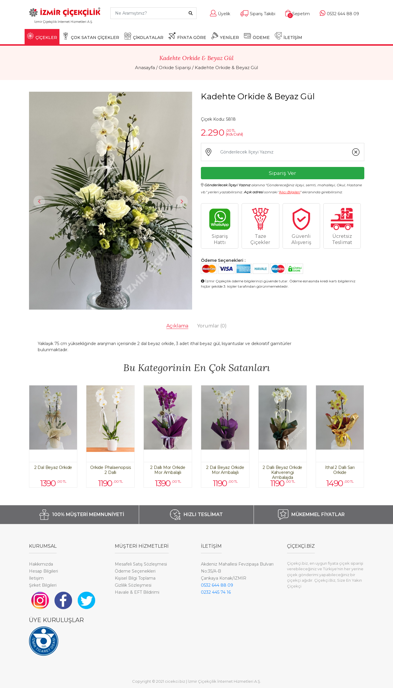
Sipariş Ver (282, 173)
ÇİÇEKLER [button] (42, 36)
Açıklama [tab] (177, 326)
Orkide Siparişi (175, 67)
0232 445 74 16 (216, 592)
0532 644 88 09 (217, 585)
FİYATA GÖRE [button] (187, 36)
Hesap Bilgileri (43, 571)
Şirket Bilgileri (43, 585)
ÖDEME (257, 36)
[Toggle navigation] (97, 24)
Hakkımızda (41, 564)
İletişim (36, 578)
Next (182, 201)
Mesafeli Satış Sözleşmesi (141, 564)
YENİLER (225, 36)
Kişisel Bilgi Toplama (135, 578)
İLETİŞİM (288, 36)
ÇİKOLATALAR (143, 36)
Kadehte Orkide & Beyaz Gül (226, 67)
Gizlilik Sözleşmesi (133, 585)
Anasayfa (145, 67)
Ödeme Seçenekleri (135, 571)
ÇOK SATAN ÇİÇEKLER (90, 36)
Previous (39, 201)
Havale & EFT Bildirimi (137, 592)
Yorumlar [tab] (212, 326)
